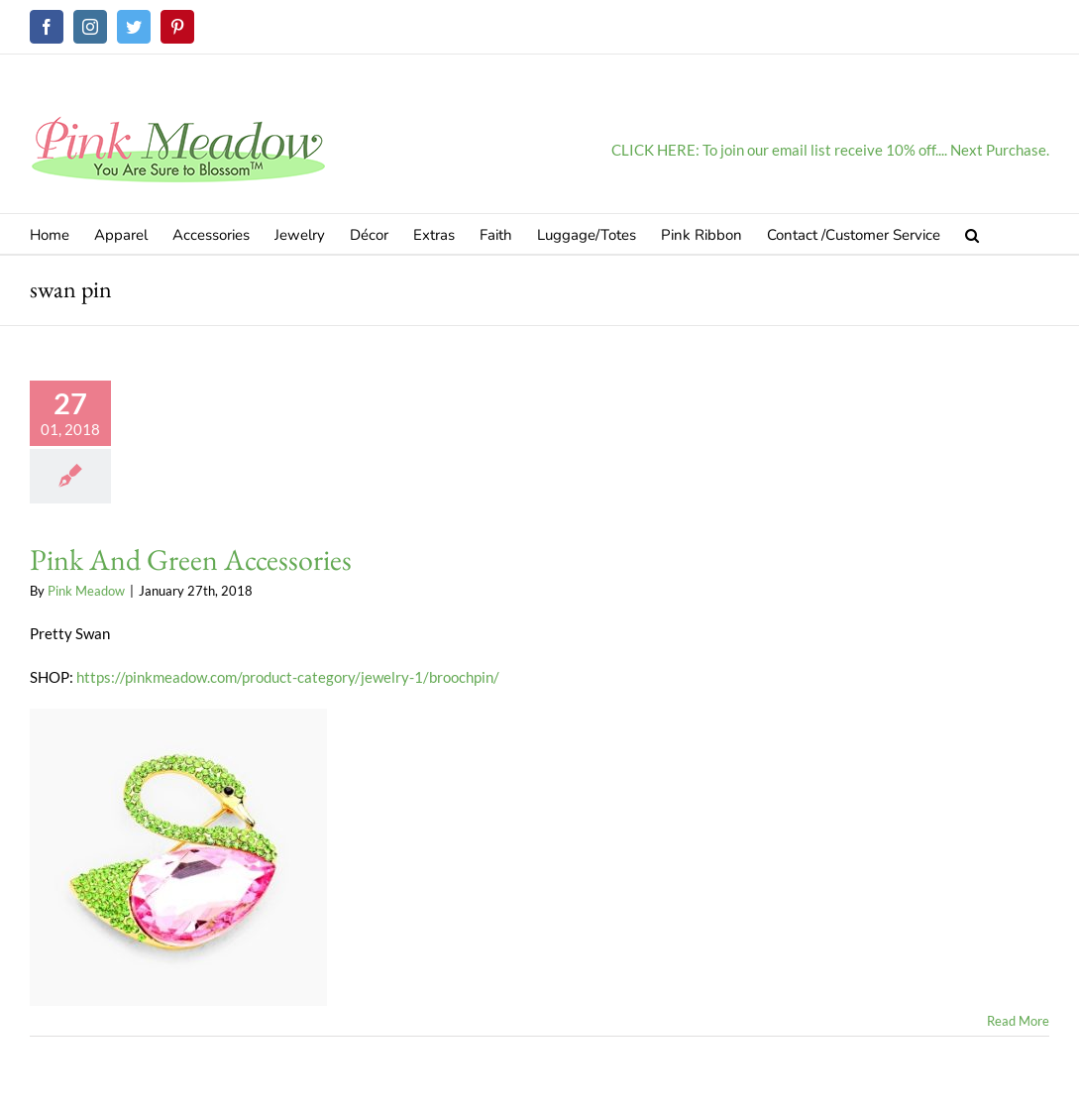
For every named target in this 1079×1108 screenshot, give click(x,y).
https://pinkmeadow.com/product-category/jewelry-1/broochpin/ (286, 677)
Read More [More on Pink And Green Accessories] (1018, 1021)
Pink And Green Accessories (191, 559)
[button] (972, 234)
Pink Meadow (86, 591)
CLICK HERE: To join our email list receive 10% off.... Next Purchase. (830, 150)
